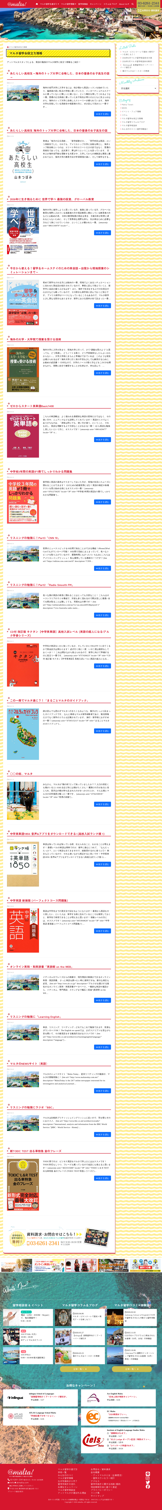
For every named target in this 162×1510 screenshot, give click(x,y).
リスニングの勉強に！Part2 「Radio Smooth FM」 (42, 585)
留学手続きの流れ (66, 1484)
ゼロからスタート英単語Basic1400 (32, 406)
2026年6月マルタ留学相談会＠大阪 (137, 57)
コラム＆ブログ (110, 4)
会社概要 (95, 1472)
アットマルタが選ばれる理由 (72, 1492)
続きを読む (102, 114)
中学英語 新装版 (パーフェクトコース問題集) (39, 900)
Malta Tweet (127, 104)
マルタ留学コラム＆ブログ (133, 122)
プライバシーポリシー (102, 1489)
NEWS (124, 108)
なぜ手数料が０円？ (68, 1481)
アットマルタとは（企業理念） (108, 1475)
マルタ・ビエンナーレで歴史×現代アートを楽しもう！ (137, 53)
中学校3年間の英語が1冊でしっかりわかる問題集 (41, 471)
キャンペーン (95, 4)
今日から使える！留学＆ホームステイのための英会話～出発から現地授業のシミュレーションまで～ (60, 270)
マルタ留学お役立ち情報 (132, 118)
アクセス (95, 1481)
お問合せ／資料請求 (100, 1469)
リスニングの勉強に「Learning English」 (36, 1017)
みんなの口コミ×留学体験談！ (135, 129)
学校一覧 (62, 1472)
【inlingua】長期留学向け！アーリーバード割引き (137, 66)
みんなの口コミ (65, 1475)
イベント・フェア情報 (131, 111)
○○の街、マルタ (21, 774)
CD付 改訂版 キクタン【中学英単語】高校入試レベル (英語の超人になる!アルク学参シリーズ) (59, 633)
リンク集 (95, 1492)
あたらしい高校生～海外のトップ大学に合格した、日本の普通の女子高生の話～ (60, 75)
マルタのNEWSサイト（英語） (29, 1064)
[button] (4, 1266)
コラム (125, 115)
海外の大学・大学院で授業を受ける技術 (35, 339)
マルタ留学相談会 (129, 125)
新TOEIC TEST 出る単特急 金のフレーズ (36, 1151)
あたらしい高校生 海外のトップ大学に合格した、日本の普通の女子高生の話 (59, 130)
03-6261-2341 (16, 1479)
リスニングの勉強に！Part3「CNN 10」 (35, 538)
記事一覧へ (78, 1369)
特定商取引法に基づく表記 (104, 1487)
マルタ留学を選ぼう (49, 4)
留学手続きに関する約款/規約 (105, 1484)
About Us (124, 4)
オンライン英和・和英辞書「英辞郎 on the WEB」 (42, 967)
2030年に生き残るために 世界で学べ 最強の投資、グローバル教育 (52, 199)
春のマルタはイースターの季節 (135, 71)
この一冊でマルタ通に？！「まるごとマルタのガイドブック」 (50, 700)
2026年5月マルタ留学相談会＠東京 (137, 61)
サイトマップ (97, 1495)
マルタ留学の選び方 (68, 1469)
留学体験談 (83, 4)
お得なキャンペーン (68, 1487)
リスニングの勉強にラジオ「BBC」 (32, 1107)
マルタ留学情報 (68, 4)
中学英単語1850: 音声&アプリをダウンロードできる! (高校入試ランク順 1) (57, 834)
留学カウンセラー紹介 (104, 1478)
